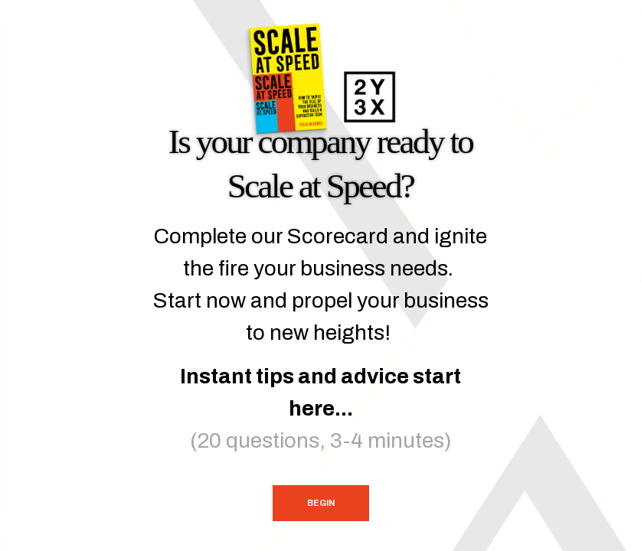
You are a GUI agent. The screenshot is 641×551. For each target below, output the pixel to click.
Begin (321, 502)
